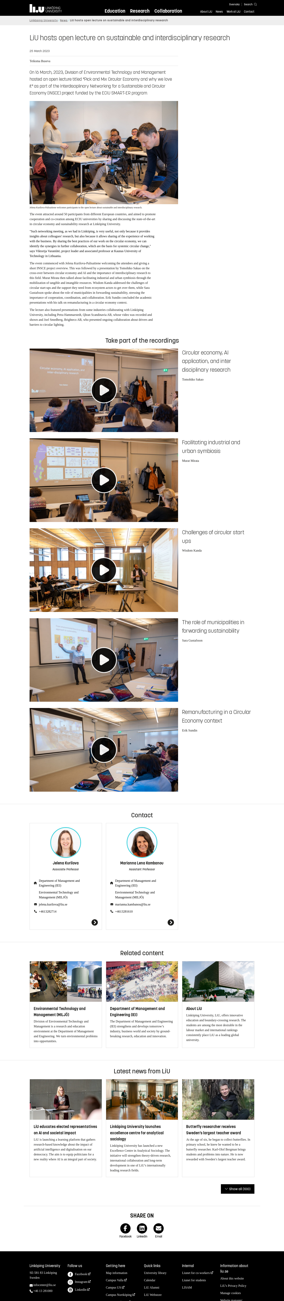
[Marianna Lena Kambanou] (142, 922)
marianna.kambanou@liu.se (132, 904)
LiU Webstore (153, 1294)
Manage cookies (230, 1293)
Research (139, 11)
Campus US (113, 1287)
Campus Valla (114, 1280)
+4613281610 (124, 911)
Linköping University (44, 20)
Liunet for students (194, 1280)
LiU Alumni (151, 1287)
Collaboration (168, 11)
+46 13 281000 (42, 1291)
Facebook (77, 1274)
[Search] (248, 4)
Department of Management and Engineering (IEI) (59, 883)
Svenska (234, 4)
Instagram (77, 1282)
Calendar (149, 1280)
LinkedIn (77, 1290)
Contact (249, 11)
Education (115, 11)
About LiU (206, 11)
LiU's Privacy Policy (233, 1285)
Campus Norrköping (119, 1294)
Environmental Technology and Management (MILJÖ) (58, 895)
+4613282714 (47, 911)
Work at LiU (233, 11)
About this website (232, 1278)
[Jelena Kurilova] (66, 922)
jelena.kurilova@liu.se (53, 904)
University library (155, 1273)
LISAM (187, 1287)
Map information (116, 1273)
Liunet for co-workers (196, 1273)
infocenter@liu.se (44, 1285)
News (219, 11)
